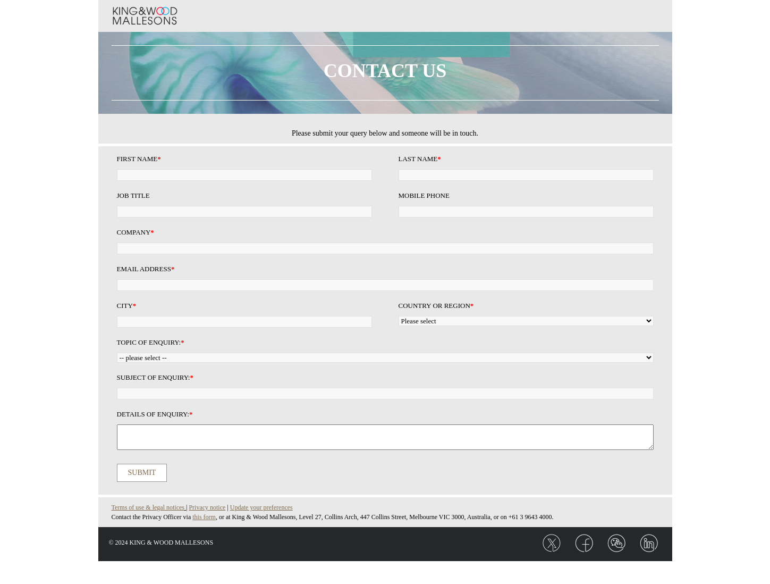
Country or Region (436, 306)
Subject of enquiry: (155, 377)
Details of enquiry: (155, 414)
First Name (139, 159)
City (127, 306)
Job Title (133, 195)
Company (135, 232)
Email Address (146, 269)
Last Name (420, 159)
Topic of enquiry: (150, 342)
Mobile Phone (424, 195)
